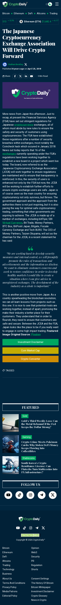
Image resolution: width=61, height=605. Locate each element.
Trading (6, 565)
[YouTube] (8, 495)
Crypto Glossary (39, 595)
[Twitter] (53, 495)
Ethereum (7, 552)
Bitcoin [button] (6, 13)
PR (32, 561)
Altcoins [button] (41, 13)
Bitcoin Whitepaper (41, 587)
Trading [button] (53, 13)
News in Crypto (39, 600)
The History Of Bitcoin (42, 583)
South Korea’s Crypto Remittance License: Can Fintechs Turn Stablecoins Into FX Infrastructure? (39, 467)
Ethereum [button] (19, 13)
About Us (7, 578)
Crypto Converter (30, 358)
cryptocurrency (23, 124)
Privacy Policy (9, 587)
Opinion (35, 548)
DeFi (4, 556)
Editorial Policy (9, 595)
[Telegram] (42, 495)
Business (7, 573)
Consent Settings (40, 578)
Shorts (34, 569)
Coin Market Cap (30, 350)
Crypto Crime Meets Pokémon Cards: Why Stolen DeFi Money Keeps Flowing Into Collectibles (39, 446)
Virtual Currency (12, 222)
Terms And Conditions (13, 583)
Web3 (34, 552)
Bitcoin (5, 548)
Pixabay (36, 334)
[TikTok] (19, 495)
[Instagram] (30, 495)
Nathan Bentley (15, 64)
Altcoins (6, 561)
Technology (8, 569)
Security (35, 556)
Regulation (36, 565)
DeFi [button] (30, 13)
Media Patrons (9, 591)
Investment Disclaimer (30, 342)
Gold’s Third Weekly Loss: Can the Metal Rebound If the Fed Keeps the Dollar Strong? (39, 424)
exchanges (9, 153)
